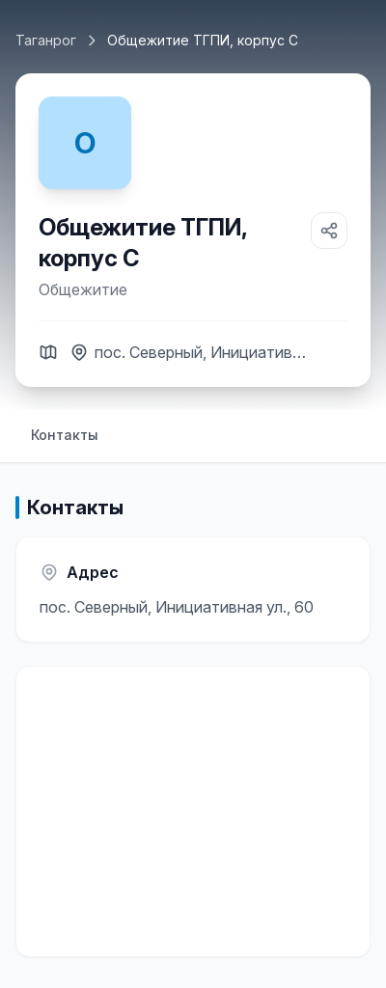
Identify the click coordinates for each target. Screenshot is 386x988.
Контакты (64, 434)
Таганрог (45, 40)
